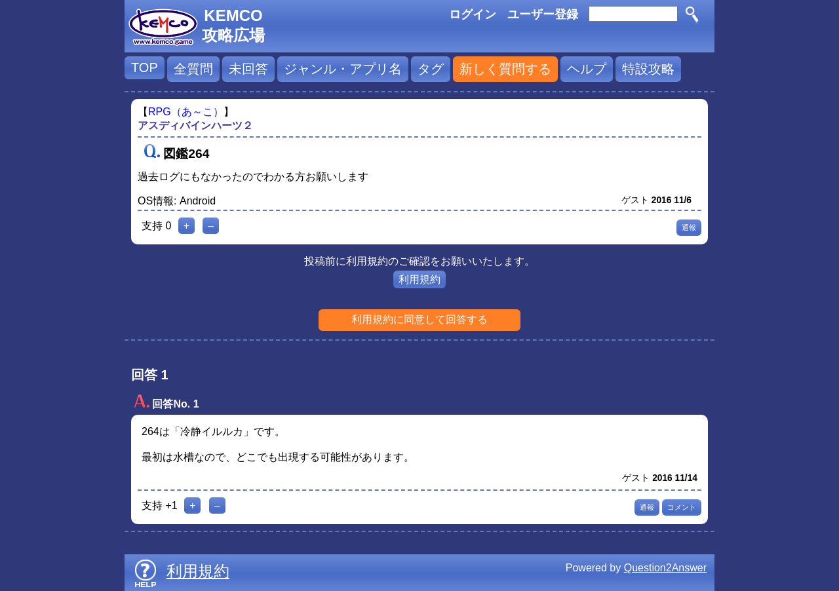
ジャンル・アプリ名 (343, 69)
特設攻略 (648, 69)
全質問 (193, 69)
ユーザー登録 (542, 14)
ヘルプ (586, 69)
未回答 (248, 69)
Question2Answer (665, 567)
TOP (144, 67)
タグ (431, 69)
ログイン (472, 14)
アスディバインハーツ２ (195, 125)
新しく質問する (505, 69)
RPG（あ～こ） (186, 111)
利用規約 (419, 279)
